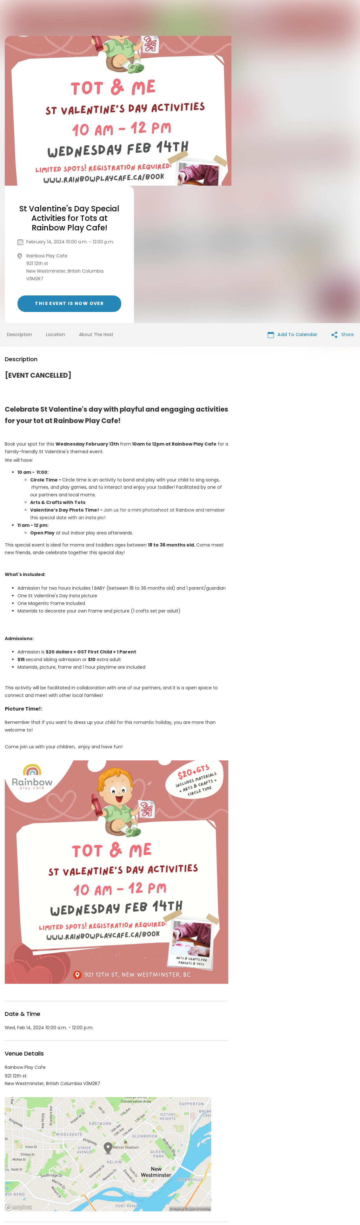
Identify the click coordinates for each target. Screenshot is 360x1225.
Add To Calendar (292, 197)
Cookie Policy (268, 1176)
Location (55, 197)
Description (19, 197)
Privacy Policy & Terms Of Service (168, 1176)
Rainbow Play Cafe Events (56, 1119)
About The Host (96, 197)
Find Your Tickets (230, 1176)
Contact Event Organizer (97, 1176)
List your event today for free (219, 1169)
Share (342, 197)
